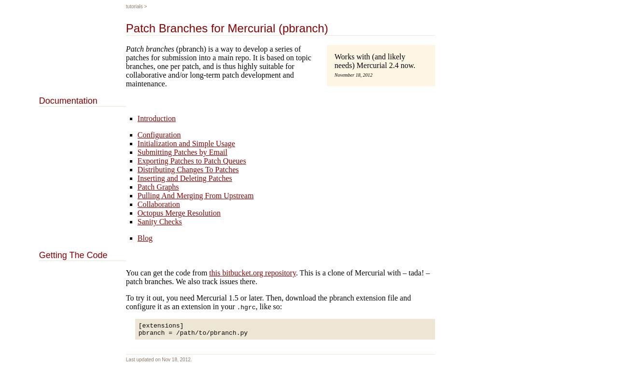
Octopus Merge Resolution (179, 213)
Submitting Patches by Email (182, 152)
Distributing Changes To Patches (188, 169)
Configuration (159, 135)
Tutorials (134, 6)
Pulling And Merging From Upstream (196, 196)
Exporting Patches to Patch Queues (192, 161)
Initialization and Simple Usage (186, 143)
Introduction (157, 118)
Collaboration (159, 204)
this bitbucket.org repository (252, 273)
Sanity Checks (160, 222)
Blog (145, 238)
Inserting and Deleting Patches (185, 178)
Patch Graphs (158, 187)
